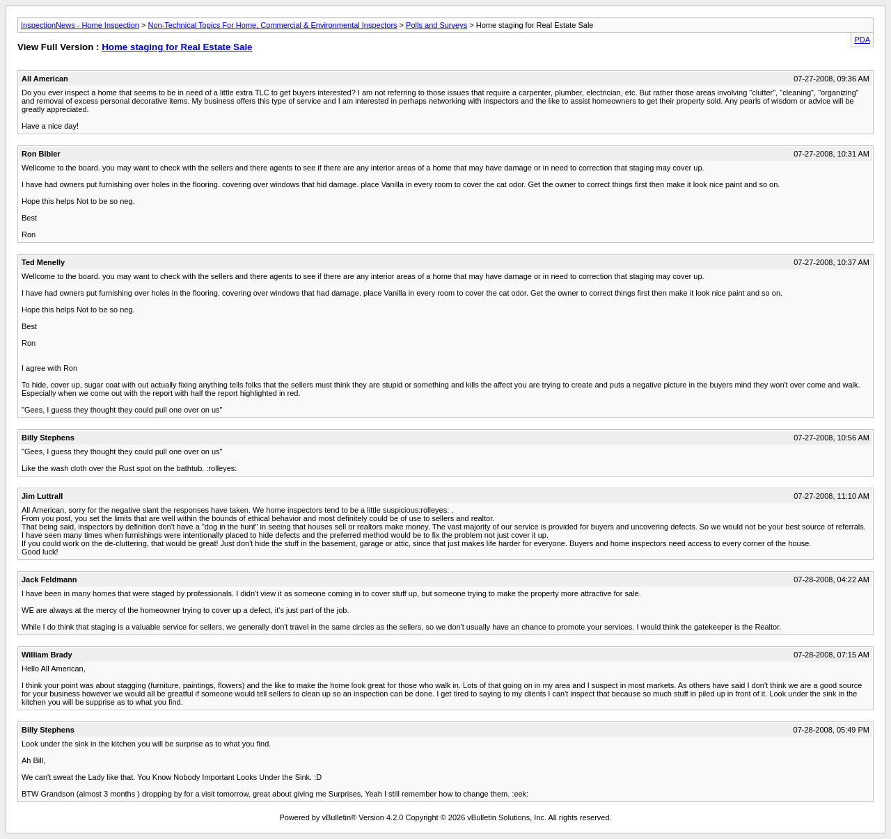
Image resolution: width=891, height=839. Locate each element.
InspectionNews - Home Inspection (80, 25)
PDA (862, 39)
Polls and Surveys (436, 25)
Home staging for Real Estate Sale (177, 47)
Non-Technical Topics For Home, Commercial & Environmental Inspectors (272, 25)
